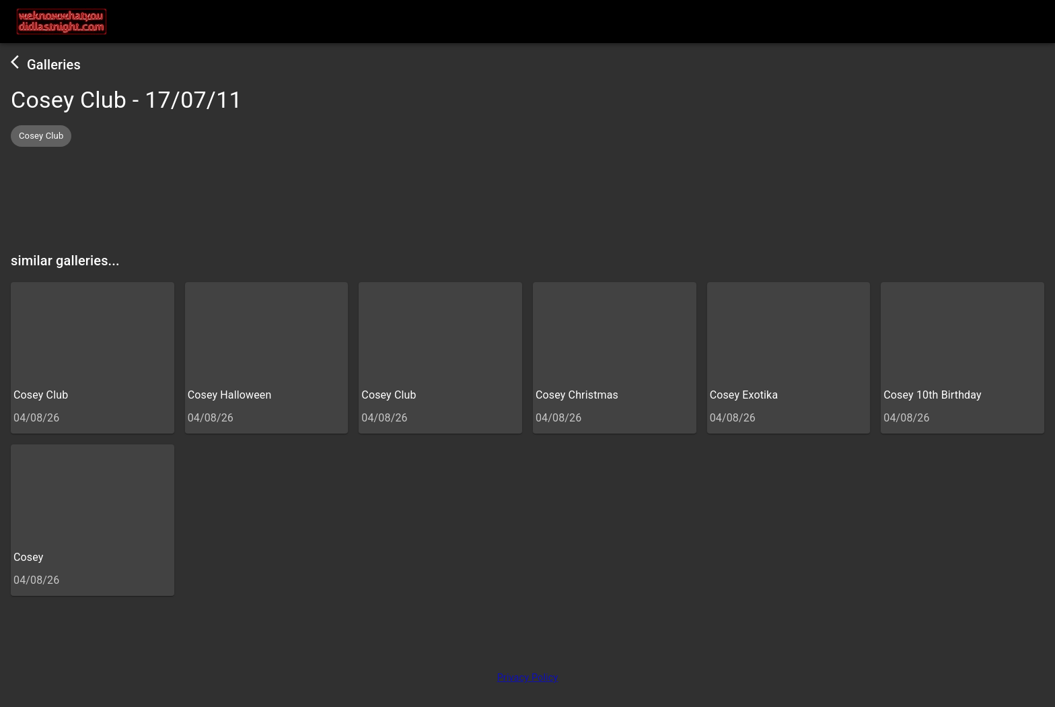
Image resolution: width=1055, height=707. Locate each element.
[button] (41, 136)
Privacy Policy (527, 677)
